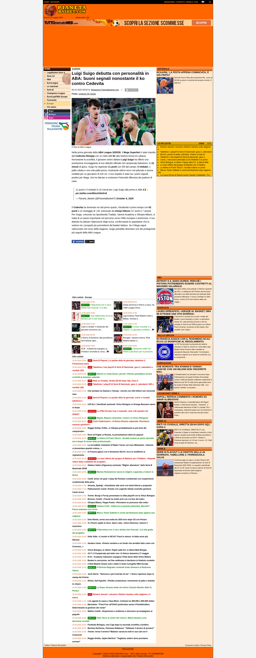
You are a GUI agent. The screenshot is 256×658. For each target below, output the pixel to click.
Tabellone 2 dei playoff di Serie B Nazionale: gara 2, (182, 157)
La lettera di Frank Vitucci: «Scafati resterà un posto (182, 167)
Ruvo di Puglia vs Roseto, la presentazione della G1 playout (115, 435)
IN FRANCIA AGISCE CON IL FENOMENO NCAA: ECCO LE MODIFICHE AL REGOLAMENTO (184, 340)
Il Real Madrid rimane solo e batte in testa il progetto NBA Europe (118, 564)
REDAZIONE (128, 649)
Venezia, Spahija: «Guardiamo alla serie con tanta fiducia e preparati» (120, 485)
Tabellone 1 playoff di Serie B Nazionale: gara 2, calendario (186, 152)
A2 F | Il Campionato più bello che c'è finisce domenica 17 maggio (118, 553)
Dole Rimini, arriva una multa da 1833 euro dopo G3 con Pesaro (117, 519)
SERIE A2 (161, 421)
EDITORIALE (163, 69)
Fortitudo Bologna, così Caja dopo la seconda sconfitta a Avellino (118, 625)
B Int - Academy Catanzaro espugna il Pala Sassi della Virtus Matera (119, 557)
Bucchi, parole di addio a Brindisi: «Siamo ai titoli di (182, 154)
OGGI (201, 143)
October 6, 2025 (124, 198)
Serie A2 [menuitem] (49, 76)
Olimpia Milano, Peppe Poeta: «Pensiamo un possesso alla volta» (118, 502)
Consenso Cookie (192, 645)
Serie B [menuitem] (49, 90)
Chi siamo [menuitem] (50, 107)
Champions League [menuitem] (54, 93)
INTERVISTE (163, 308)
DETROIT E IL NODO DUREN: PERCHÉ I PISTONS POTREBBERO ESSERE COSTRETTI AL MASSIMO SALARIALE (184, 284)
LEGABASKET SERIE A (168, 393)
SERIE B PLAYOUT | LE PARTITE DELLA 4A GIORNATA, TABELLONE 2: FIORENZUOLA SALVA (181, 455)
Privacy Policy (205, 645)
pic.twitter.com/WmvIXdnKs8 (91, 193)
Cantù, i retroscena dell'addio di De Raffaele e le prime (184, 160)
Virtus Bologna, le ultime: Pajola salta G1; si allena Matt (184, 162)
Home (47, 69)
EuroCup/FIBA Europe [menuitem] (55, 97)
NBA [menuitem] (47, 79)
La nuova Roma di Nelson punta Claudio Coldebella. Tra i (185, 175)
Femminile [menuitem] (50, 100)
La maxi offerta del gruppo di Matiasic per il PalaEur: (183, 165)
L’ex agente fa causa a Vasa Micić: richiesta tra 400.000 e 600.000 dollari (121, 601)
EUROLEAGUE (164, 363)
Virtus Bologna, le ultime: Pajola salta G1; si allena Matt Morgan (117, 550)
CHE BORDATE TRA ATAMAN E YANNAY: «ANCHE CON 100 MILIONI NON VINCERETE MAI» (181, 369)
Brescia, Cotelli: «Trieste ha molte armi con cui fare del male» (116, 499)
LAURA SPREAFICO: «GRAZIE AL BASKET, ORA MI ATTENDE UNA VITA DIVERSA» (184, 312)
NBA (159, 277)
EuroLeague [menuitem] (51, 83)
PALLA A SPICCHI (165, 335)
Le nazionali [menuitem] (51, 86)
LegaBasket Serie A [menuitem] (54, 73)
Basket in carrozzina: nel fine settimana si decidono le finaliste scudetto (121, 560)
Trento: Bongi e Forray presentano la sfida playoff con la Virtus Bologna (121, 496)
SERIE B (161, 449)
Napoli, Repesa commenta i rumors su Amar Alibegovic (118, 418)
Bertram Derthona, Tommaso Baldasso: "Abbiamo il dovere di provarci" (121, 628)
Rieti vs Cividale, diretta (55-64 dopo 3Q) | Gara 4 (113, 381)
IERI (209, 143)
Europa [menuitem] (49, 103)
